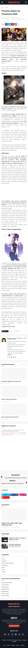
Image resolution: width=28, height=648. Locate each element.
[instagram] (22, 495)
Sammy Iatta (11, 338)
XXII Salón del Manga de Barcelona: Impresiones (15, 545)
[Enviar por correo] (15, 24)
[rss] (19, 634)
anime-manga (14, 565)
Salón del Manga (14, 595)
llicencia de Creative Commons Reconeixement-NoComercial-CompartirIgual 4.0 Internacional (14, 621)
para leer (14, 571)
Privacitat (13, 645)
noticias (14, 569)
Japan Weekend (14, 587)
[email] (23, 634)
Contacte (22, 645)
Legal (8, 645)
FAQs (17, 645)
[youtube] (6, 497)
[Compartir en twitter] (9, 24)
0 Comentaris (6, 19)
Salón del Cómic (14, 593)
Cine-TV (14, 558)
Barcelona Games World (14, 582)
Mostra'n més (23, 364)
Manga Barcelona (14, 589)
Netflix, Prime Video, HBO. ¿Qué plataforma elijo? (12, 524)
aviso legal (11, 434)
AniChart (4, 317)
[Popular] (5, 539)
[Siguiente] (14, 476)
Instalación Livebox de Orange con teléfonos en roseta (17, 538)
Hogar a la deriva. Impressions (9, 399)
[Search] (26, 2)
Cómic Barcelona (14, 584)
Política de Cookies (14, 626)
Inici (2, 7)
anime (6, 7)
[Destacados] (14, 514)
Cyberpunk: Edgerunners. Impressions (11, 381)
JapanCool (14, 561)
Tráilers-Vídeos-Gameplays (14, 563)
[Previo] (14, 482)
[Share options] (18, 24)
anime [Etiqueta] (11, 331)
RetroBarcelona (14, 591)
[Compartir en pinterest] (12, 24)
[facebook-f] (14, 495)
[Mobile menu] (2, 2)
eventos (14, 567)
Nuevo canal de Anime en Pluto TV (10, 417)
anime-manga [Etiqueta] (16, 331)
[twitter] (6, 495)
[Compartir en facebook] (6, 24)
